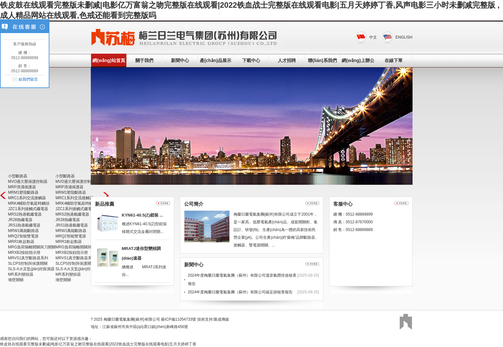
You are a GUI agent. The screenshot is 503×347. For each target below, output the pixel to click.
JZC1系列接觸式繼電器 (28, 209)
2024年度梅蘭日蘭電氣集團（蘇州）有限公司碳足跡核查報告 (240, 292)
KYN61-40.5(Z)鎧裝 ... (142, 215)
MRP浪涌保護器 (22, 187)
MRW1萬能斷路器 (23, 230)
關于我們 (144, 60)
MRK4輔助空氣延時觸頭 (28, 203)
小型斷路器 (17, 176)
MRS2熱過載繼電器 (25, 214)
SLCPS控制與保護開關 (27, 263)
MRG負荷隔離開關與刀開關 (31, 247)
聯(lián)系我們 (322, 60)
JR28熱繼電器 (20, 220)
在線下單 (394, 60)
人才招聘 (287, 60)
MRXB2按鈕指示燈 (24, 252)
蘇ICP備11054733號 (178, 319)
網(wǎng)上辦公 (358, 60)
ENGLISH (404, 37)
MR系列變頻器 (20, 274)
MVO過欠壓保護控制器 (27, 181)
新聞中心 (180, 60)
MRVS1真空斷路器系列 (28, 258)
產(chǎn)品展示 (215, 60)
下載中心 (251, 60)
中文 (373, 37)
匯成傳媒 (221, 319)
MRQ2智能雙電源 (23, 236)
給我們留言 (28, 79)
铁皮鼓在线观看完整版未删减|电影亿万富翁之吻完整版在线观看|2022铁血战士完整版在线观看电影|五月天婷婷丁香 (98, 344)
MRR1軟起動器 (21, 241)
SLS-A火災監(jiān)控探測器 (31, 269)
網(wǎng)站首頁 (108, 60)
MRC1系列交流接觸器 (27, 198)
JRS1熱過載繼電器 (24, 225)
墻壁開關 (15, 280)
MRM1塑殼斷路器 (23, 192)
